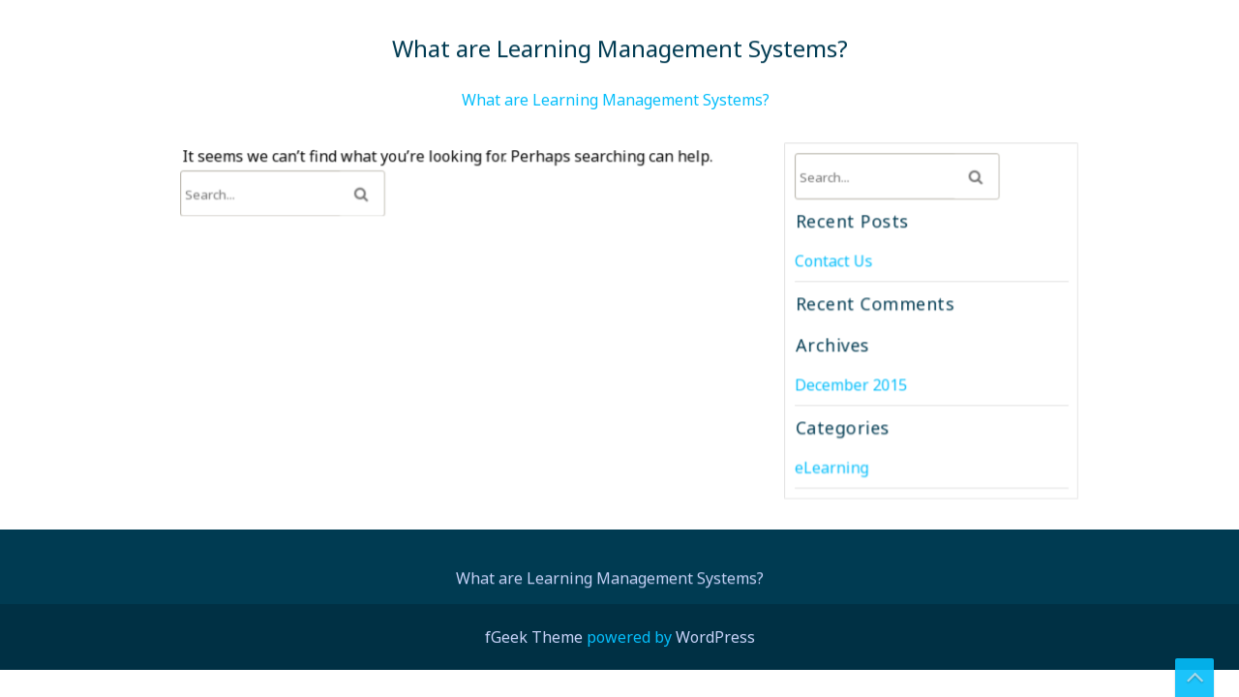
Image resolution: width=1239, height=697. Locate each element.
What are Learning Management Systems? (616, 99)
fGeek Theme (534, 637)
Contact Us (835, 262)
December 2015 (852, 384)
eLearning (833, 465)
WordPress (715, 637)
